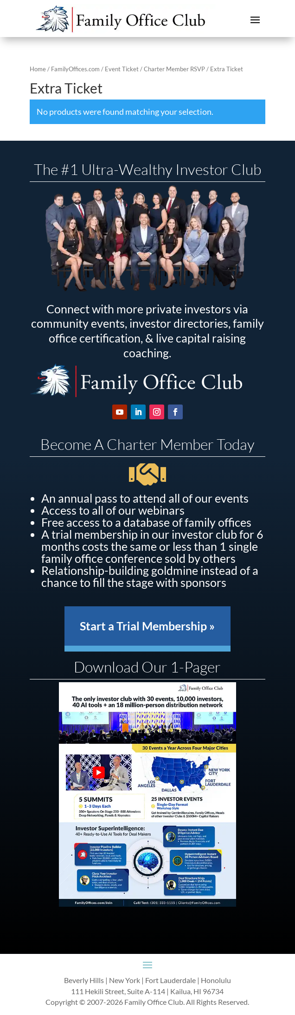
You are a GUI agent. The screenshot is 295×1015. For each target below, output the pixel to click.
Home (38, 69)
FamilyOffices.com (75, 69)
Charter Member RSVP (174, 69)
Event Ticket (122, 69)
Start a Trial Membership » (147, 626)
